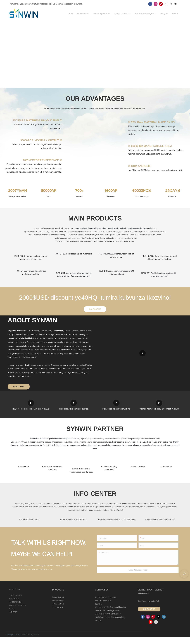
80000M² (48, 190)
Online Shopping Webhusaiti (109, 469)
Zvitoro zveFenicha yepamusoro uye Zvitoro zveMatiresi (81, 472)
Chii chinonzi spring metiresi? (29, 522)
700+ (79, 190)
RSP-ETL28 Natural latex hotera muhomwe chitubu (31, 273)
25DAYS (172, 190)
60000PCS (141, 190)
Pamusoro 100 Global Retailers (52, 469)
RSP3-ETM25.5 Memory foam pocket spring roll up (116, 255)
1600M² (110, 190)
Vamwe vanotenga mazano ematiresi (73, 522)
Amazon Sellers (137, 468)
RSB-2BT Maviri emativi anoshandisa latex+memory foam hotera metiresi (73, 276)
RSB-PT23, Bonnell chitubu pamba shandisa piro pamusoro (30, 258)
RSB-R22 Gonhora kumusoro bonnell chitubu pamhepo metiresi (159, 258)
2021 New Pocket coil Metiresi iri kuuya (31, 410)
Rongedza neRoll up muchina (116, 410)
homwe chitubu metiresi (97, 228)
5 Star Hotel (23, 468)
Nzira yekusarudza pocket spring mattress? (160, 522)
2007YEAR (17, 190)
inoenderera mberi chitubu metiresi (140, 228)
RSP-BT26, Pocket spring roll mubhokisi (73, 254)
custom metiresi (81, 228)
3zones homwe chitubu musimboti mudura (159, 410)
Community (166, 468)
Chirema (24, 639)
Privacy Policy (33, 639)
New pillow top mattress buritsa (73, 410)
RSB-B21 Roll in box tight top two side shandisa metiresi (159, 276)
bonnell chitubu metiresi (117, 108)
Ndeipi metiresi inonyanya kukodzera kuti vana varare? (117, 524)
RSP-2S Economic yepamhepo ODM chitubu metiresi (116, 273)
